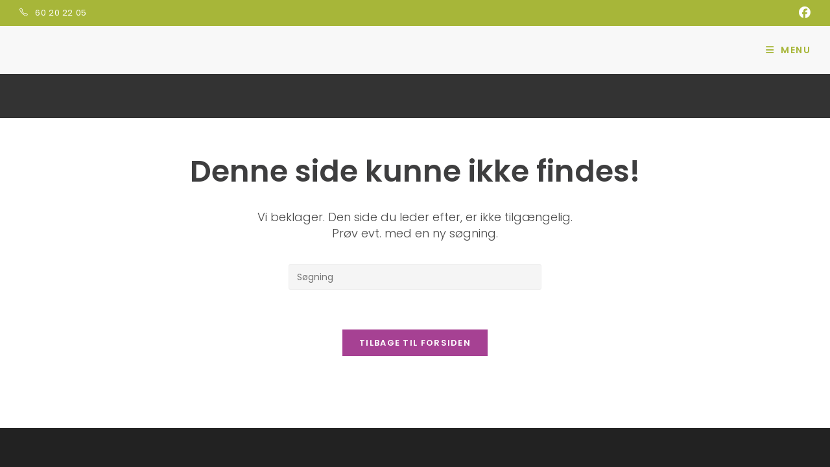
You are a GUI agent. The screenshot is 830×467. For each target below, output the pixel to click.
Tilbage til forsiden (415, 343)
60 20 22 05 (61, 12)
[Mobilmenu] (788, 49)
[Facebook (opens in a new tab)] (803, 12)
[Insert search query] (415, 277)
